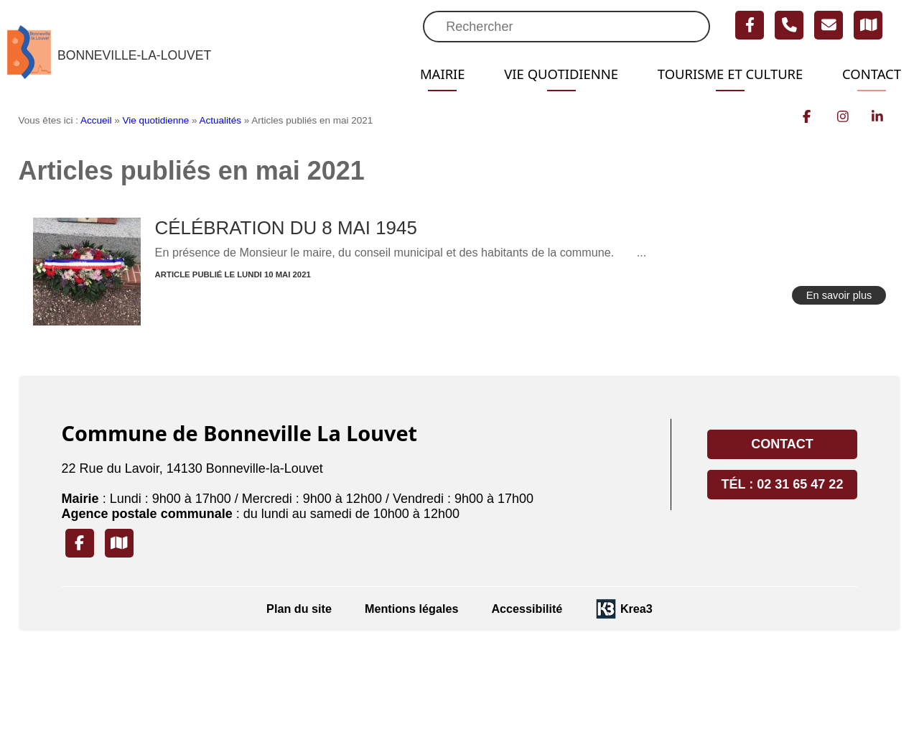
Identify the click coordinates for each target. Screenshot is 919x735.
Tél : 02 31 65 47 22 (783, 484)
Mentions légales (411, 608)
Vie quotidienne (541, 74)
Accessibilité (526, 608)
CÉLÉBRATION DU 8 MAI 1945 (286, 228)
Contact (869, 74)
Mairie (417, 74)
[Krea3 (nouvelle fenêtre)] (624, 608)
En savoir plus (839, 295)
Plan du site (299, 608)
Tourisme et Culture (720, 74)
